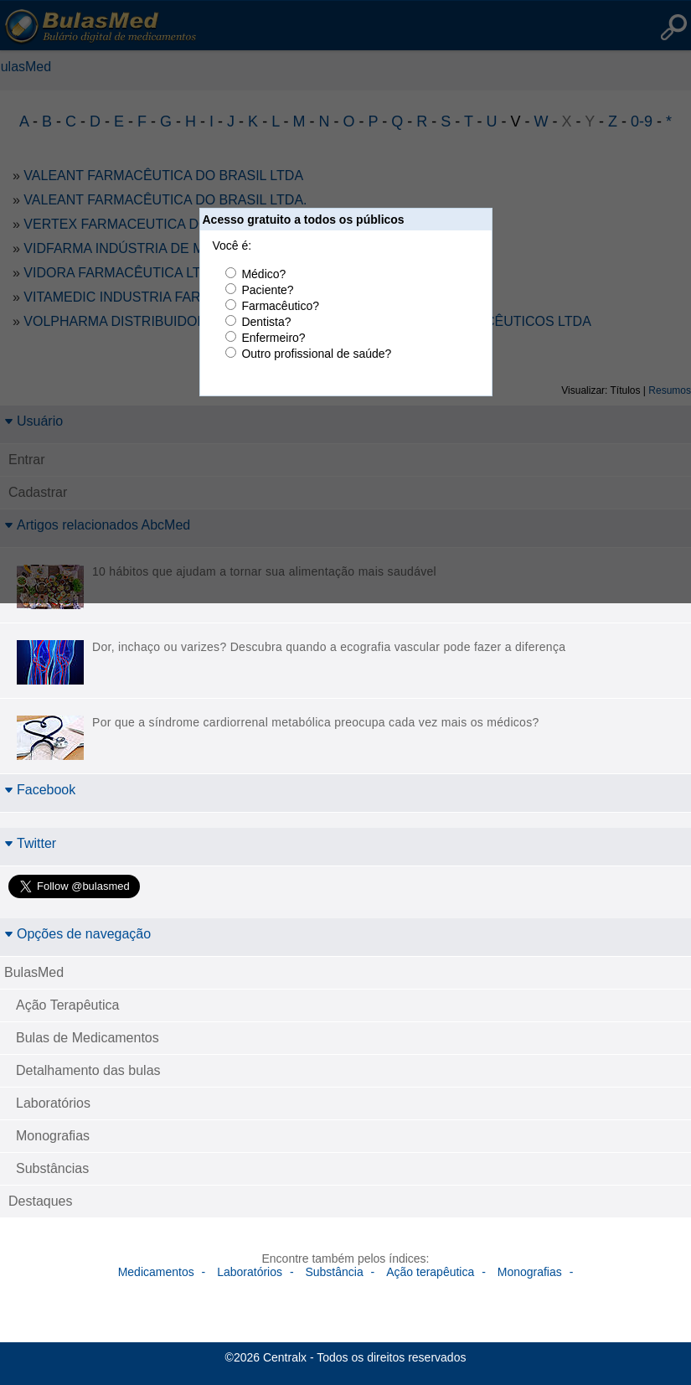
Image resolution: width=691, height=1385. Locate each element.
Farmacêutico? (280, 306)
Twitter (30, 843)
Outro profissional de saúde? (316, 353)
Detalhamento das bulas (88, 1070)
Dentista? (266, 321)
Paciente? (267, 290)
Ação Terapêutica (67, 1005)
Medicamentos (156, 1272)
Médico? (263, 274)
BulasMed (34, 972)
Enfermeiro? (273, 337)
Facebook (39, 790)
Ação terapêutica (430, 1272)
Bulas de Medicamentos (87, 1038)
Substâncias (52, 1168)
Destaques (40, 1201)
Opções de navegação (77, 934)
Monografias (53, 1136)
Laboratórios (53, 1103)
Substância (334, 1272)
